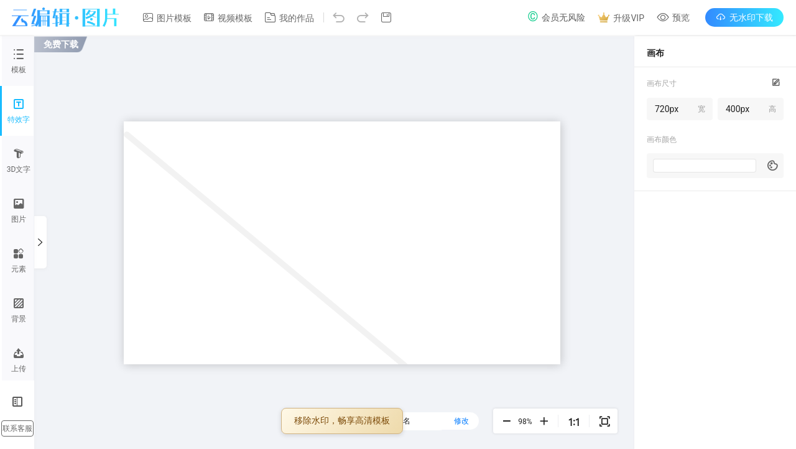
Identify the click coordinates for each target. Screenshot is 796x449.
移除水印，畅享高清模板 (342, 420)
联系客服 (17, 428)
